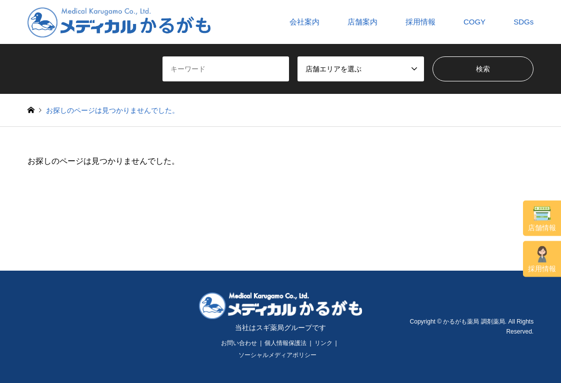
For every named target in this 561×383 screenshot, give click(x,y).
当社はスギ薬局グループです (280, 327)
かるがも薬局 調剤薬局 (473, 321)
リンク (323, 343)
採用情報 (542, 259)
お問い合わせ (239, 343)
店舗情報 (542, 219)
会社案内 (305, 21)
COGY (475, 21)
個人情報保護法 (285, 343)
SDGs (524, 21)
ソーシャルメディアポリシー (277, 355)
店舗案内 (363, 21)
